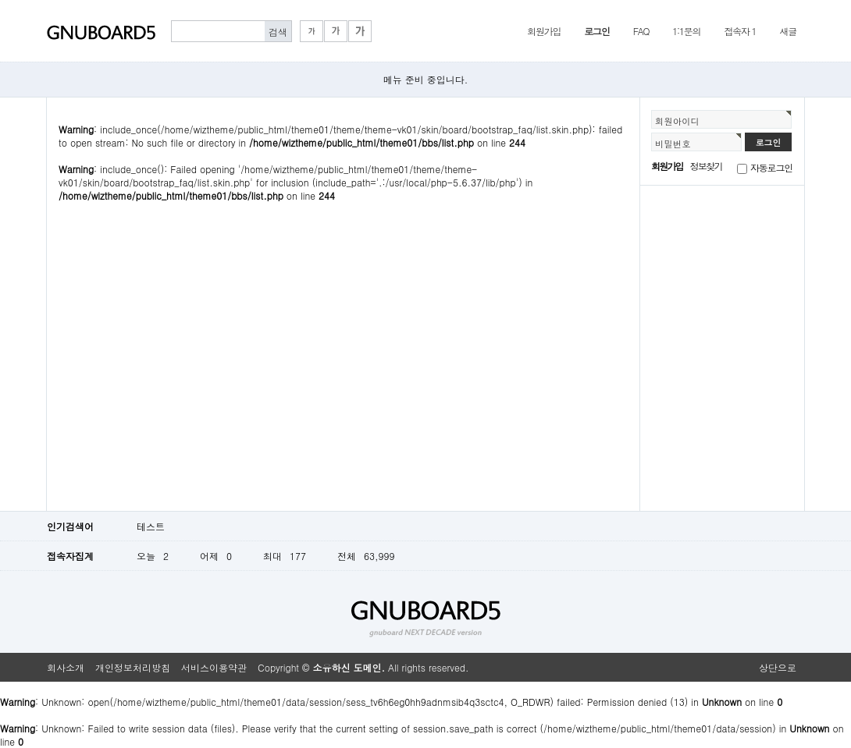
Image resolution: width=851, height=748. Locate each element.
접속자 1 (740, 30)
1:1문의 (686, 30)
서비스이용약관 (214, 667)
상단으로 (777, 667)
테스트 (151, 526)
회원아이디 (677, 121)
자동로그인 (771, 167)
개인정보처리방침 (132, 667)
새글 (787, 30)
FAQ (641, 30)
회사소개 (65, 667)
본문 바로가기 (0, 0)
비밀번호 (673, 143)
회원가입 (544, 30)
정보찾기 (706, 165)
